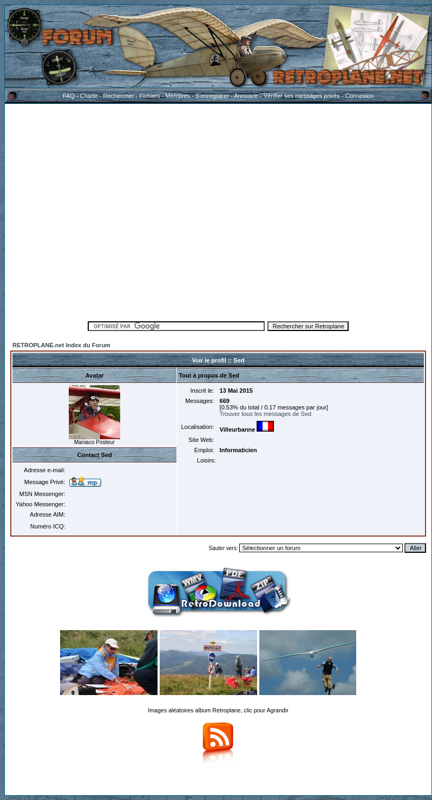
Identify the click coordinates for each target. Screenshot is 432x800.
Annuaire (246, 95)
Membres (177, 95)
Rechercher (118, 95)
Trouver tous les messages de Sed (266, 414)
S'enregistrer (212, 95)
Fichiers (149, 95)
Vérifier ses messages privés (301, 95)
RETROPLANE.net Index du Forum (61, 345)
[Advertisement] (101, 210)
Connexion (359, 95)
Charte (89, 95)
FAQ (69, 95)
